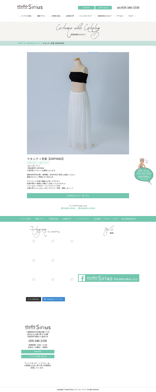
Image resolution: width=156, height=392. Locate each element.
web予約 (86, 8)
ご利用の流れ (56, 16)
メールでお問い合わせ (38, 356)
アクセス (119, 16)
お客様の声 (70, 16)
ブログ (130, 16)
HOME (20, 43)
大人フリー (43, 163)
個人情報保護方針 (129, 219)
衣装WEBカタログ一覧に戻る (78, 196)
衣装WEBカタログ (104, 16)
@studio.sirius (68, 208)
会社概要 (97, 219)
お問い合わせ (104, 8)
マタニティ (32, 163)
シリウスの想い (26, 16)
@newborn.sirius (86, 208)
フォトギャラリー (85, 16)
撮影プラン (41, 16)
